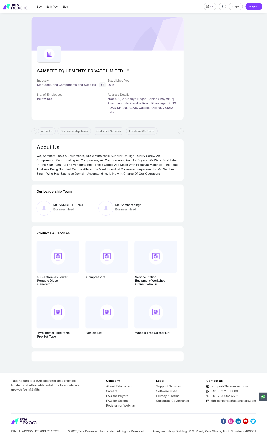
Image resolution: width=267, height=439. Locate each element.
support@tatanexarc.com (230, 386)
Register (253, 6)
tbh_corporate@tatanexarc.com (233, 401)
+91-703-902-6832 (224, 396)
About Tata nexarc (119, 386)
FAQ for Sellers (117, 401)
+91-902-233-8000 (224, 391)
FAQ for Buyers (117, 396)
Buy (39, 6)
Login (236, 6)
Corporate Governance (172, 401)
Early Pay (52, 6)
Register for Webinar (120, 405)
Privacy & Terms (167, 396)
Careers (111, 391)
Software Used (166, 391)
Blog (65, 6)
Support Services (168, 386)
